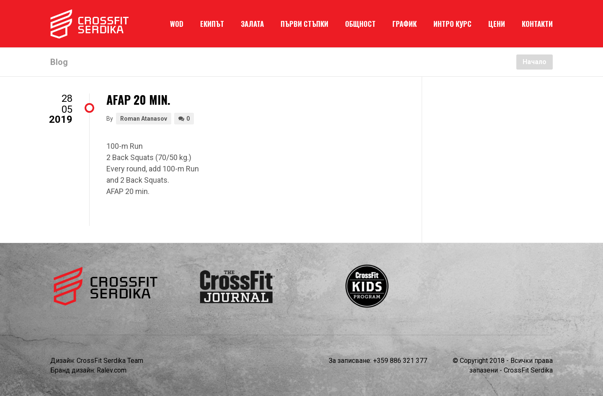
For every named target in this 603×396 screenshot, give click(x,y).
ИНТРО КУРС (452, 23)
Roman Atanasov (143, 118)
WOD (176, 23)
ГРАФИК (404, 23)
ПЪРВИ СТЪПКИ (304, 23)
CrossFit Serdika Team (110, 361)
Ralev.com (111, 370)
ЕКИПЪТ (212, 23)
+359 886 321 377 (400, 361)
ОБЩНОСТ (360, 23)
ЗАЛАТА (252, 23)
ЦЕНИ (496, 23)
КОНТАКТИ (537, 23)
